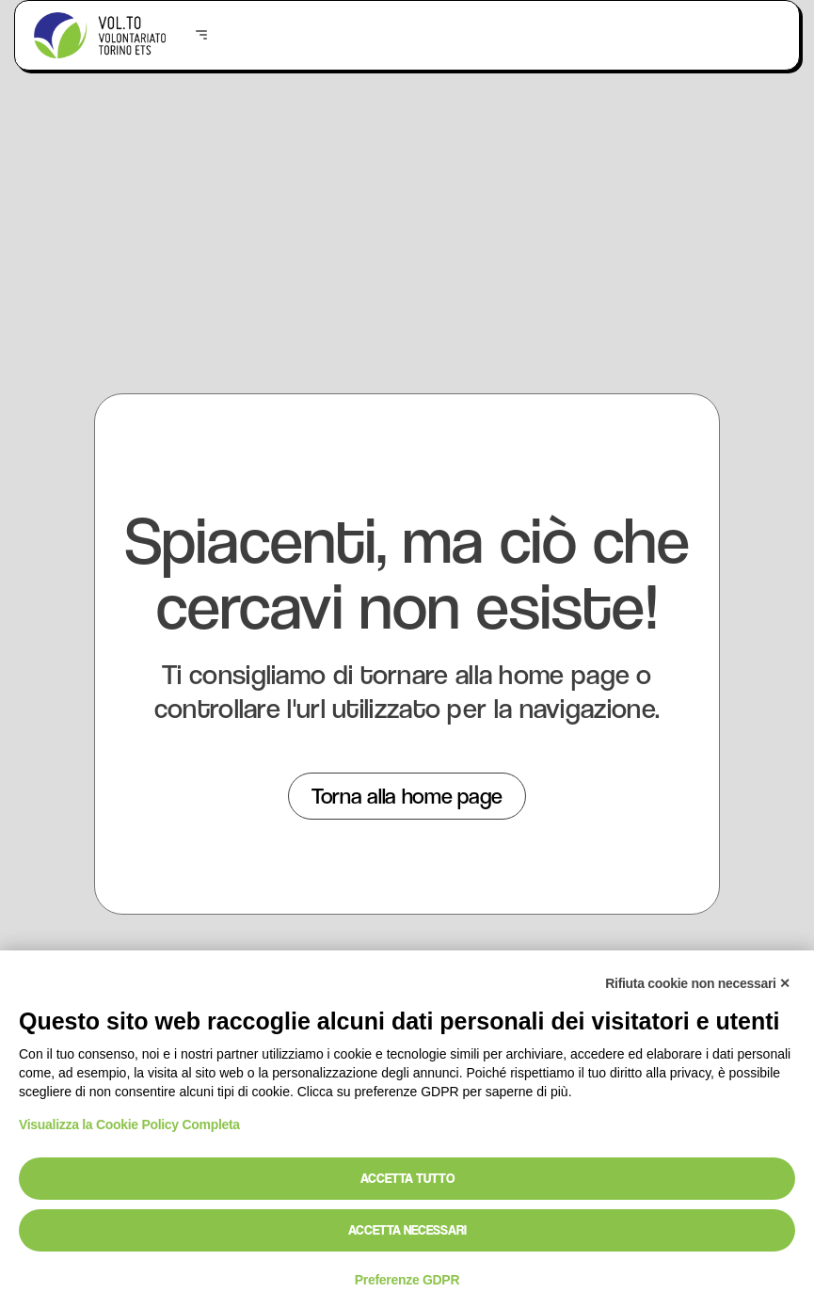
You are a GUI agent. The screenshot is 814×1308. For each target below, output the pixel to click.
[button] (200, 35)
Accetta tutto (407, 1178)
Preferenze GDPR (407, 1279)
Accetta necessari (407, 1229)
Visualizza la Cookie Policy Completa (129, 1124)
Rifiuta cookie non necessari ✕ (697, 983)
